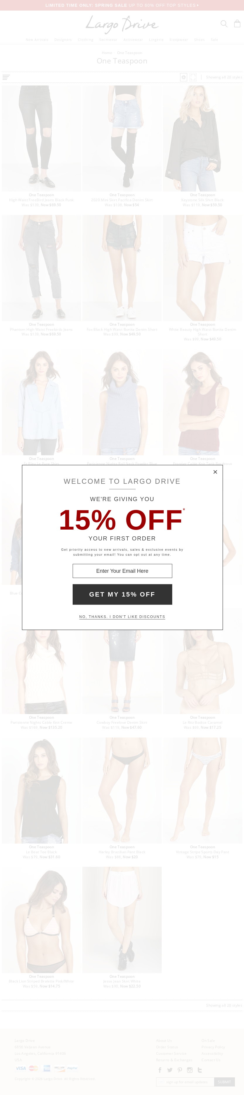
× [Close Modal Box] (215, 472)
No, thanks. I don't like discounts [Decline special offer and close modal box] (122, 617)
